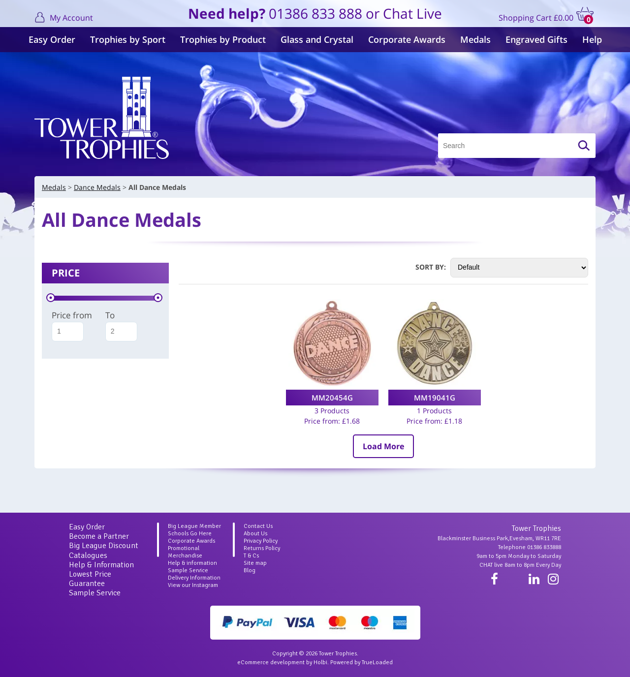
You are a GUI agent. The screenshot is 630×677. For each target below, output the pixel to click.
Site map (255, 563)
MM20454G (332, 397)
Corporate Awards (406, 39)
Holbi (320, 662)
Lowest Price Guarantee (90, 578)
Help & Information (101, 565)
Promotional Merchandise (185, 552)
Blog (249, 570)
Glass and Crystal (317, 39)
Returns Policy (262, 548)
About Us (255, 533)
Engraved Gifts (536, 39)
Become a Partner (99, 536)
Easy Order (52, 39)
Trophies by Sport (127, 39)
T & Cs (251, 555)
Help (592, 39)
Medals (475, 39)
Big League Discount (103, 546)
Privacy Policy (261, 541)
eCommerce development (271, 662)
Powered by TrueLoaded (361, 662)
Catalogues (88, 555)
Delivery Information (194, 578)
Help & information (192, 563)
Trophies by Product (223, 39)
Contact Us (258, 526)
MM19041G (434, 397)
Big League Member (194, 526)
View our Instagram (193, 585)
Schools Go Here (190, 533)
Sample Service (95, 593)
